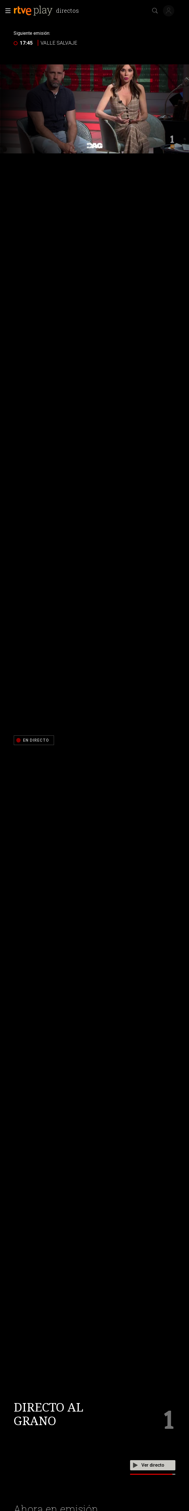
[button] (6, 11)
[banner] (47, 11)
